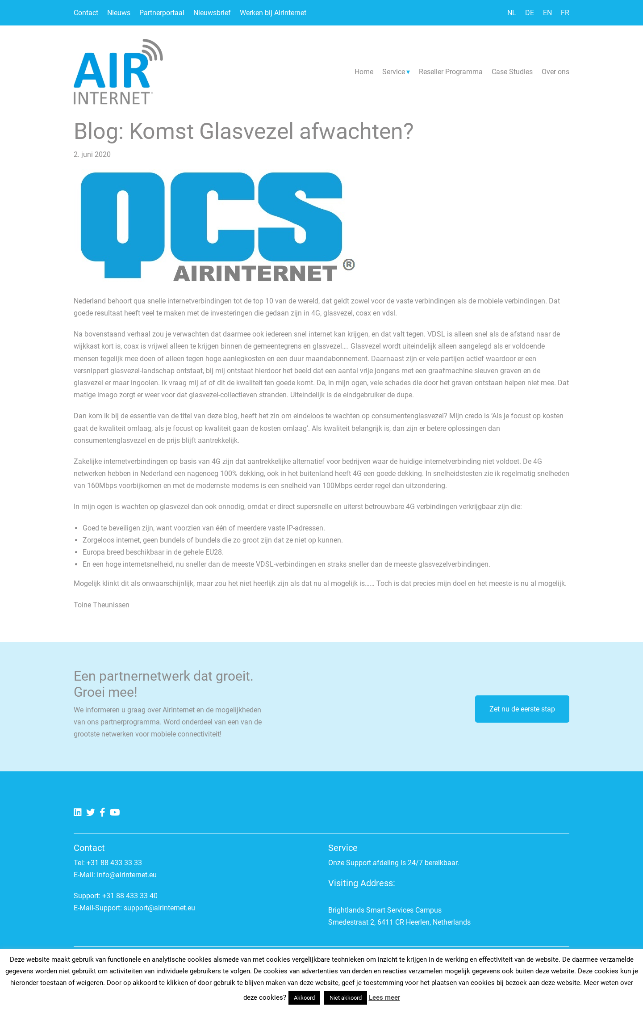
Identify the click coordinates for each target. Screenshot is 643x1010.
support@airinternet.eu (159, 908)
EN (547, 12)
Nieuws (118, 12)
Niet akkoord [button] (346, 997)
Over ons (555, 71)
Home (364, 71)
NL (511, 12)
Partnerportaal (161, 12)
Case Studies (512, 71)
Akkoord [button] (304, 997)
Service (393, 71)
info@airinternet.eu (127, 875)
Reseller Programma (451, 71)
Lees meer (384, 997)
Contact (86, 12)
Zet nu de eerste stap (522, 709)
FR (565, 12)
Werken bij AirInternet (273, 12)
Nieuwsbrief (212, 12)
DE (529, 12)
